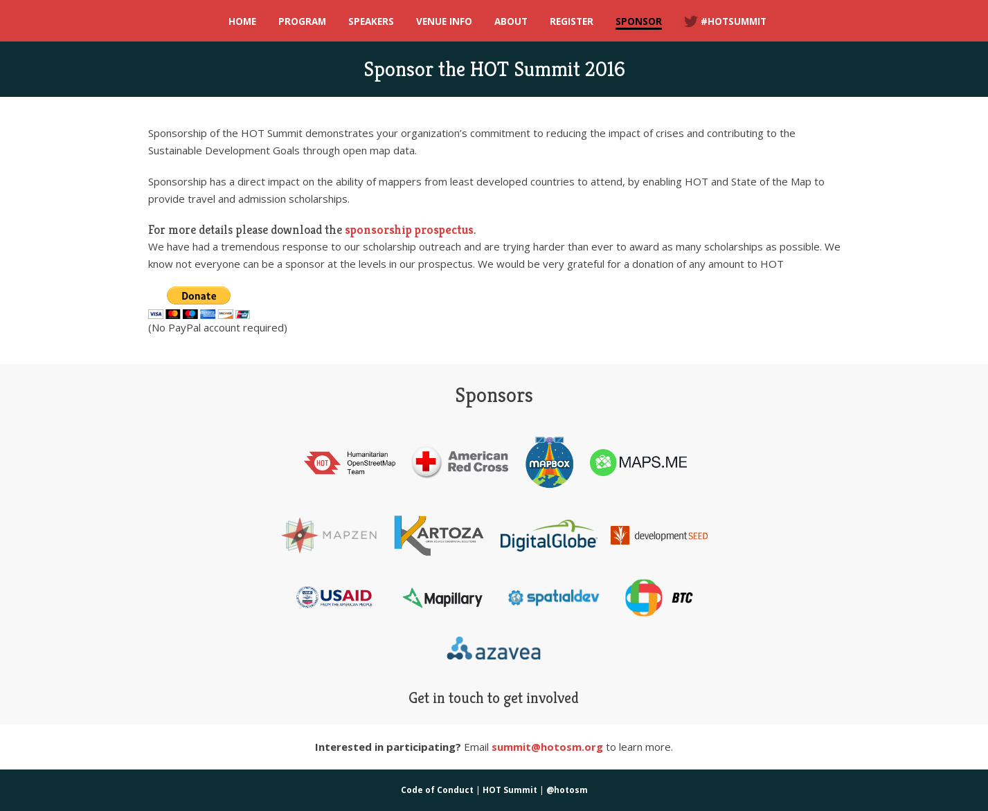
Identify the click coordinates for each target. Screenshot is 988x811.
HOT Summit (510, 790)
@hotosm (567, 790)
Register (571, 21)
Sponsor (639, 21)
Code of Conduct (437, 790)
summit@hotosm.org (547, 747)
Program (302, 21)
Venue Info (444, 21)
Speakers (371, 21)
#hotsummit (725, 21)
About (511, 21)
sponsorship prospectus (409, 229)
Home (242, 21)
